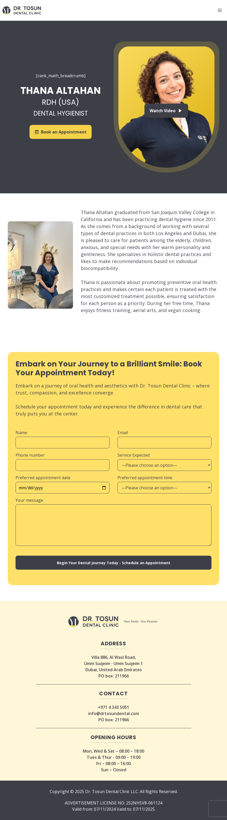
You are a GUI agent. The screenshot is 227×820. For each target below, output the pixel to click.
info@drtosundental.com (113, 713)
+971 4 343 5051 (113, 707)
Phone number (30, 455)
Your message (29, 500)
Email (123, 432)
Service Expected (134, 455)
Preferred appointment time (145, 477)
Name (21, 432)
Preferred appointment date (43, 477)
